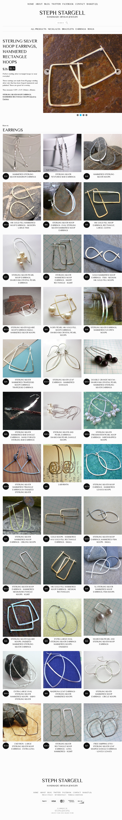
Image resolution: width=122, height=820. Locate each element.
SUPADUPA (62, 810)
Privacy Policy (47, 795)
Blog (47, 4)
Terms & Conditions (75, 795)
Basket (92, 4)
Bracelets (68, 29)
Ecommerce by (62, 808)
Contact (80, 4)
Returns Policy (60, 795)
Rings (91, 29)
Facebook (68, 4)
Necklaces (54, 29)
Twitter (56, 4)
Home (31, 4)
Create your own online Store (62, 813)
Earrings (80, 29)
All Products (38, 29)
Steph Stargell (62, 12)
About (39, 4)
